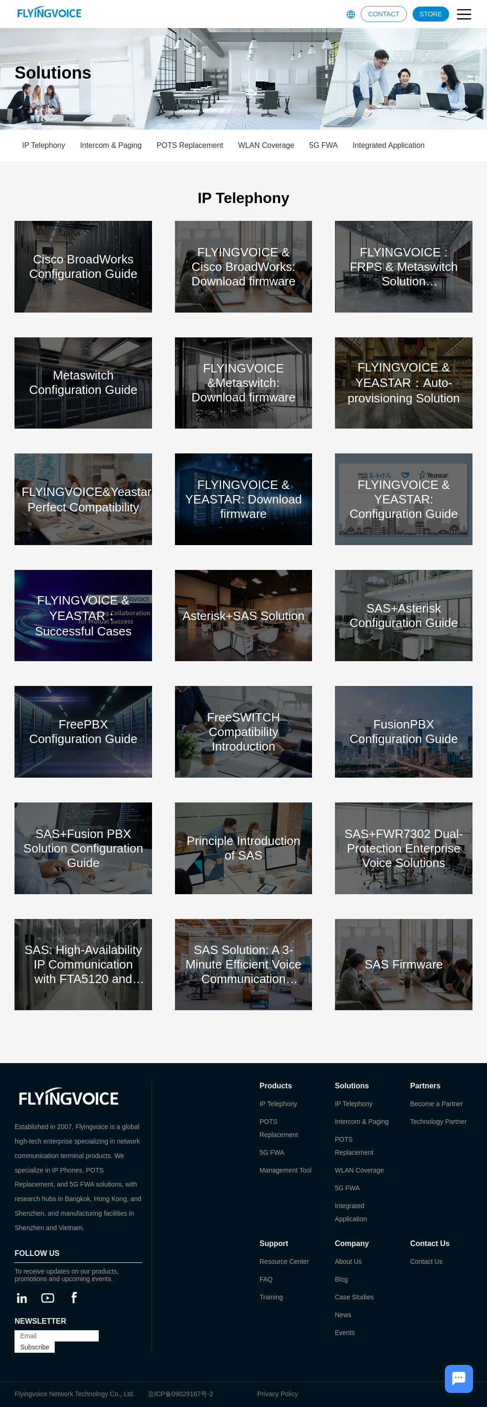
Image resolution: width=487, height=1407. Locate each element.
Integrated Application (389, 145)
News (343, 1315)
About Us (348, 1261)
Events (345, 1332)
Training (271, 1297)
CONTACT (384, 14)
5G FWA (323, 145)
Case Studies (354, 1297)
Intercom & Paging (111, 145)
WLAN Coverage (266, 145)
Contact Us (426, 1261)
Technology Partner (438, 1121)
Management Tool (286, 1170)
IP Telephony (43, 145)
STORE (431, 14)
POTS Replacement (190, 145)
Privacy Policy (277, 1394)
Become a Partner (436, 1104)
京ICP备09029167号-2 (180, 1394)
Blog (341, 1279)
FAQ (266, 1279)
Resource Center (284, 1261)
